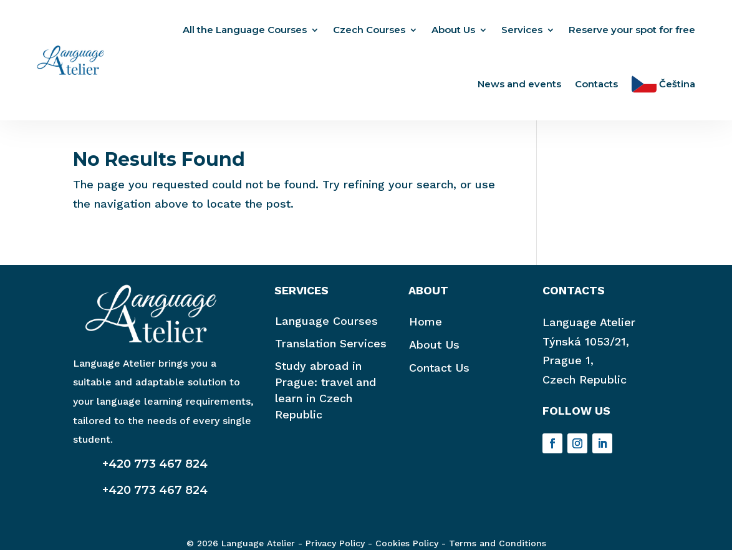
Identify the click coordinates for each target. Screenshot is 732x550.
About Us (453, 30)
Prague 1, (568, 366)
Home (425, 327)
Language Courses (326, 327)
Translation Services (331, 349)
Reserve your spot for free (632, 30)
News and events (519, 84)
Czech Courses (369, 30)
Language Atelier (588, 328)
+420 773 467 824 (155, 470)
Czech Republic (584, 385)
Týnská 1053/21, (585, 347)
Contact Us (439, 373)
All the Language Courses (245, 30)
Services (521, 30)
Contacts (596, 84)
